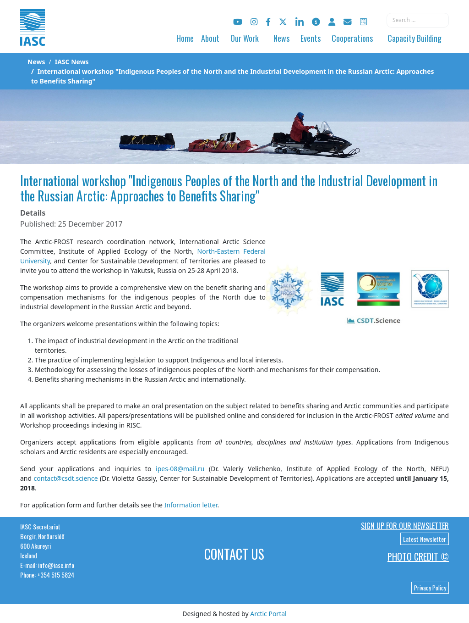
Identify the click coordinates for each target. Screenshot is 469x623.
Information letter (191, 505)
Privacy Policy (430, 587)
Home (185, 38)
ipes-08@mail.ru (180, 468)
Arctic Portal (268, 613)
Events (310, 38)
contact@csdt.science (65, 478)
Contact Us (234, 554)
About (210, 38)
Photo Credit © (418, 556)
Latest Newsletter (424, 539)
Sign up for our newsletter (405, 525)
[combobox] (418, 20)
